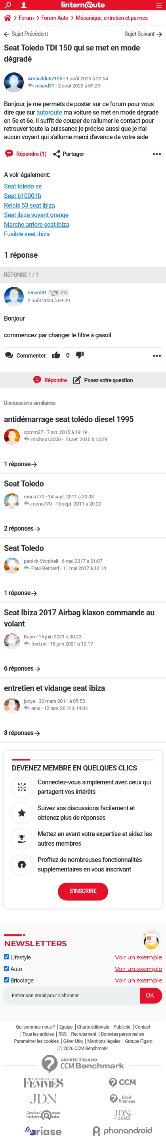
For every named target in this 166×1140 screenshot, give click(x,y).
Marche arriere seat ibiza (36, 224)
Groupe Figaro (138, 1041)
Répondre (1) (30, 154)
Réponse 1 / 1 (21, 275)
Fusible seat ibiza (27, 234)
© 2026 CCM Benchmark (83, 1048)
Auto (13, 969)
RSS (62, 1034)
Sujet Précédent (29, 34)
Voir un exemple (138, 957)
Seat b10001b (22, 196)
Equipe (66, 1027)
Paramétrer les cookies (36, 1041)
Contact (143, 1027)
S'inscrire (83, 891)
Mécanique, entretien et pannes (111, 18)
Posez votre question (108, 380)
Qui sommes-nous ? (35, 1027)
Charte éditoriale (93, 1027)
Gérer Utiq (73, 1041)
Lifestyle (17, 957)
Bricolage (18, 980)
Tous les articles (38, 1034)
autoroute (49, 112)
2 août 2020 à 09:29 (79, 86)
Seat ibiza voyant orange (36, 215)
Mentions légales (103, 1041)
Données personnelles (122, 1034)
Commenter (30, 355)
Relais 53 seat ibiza (29, 205)
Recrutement (83, 1034)
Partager (68, 154)
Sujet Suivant (139, 34)
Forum (26, 18)
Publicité (122, 1027)
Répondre (55, 380)
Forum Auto (54, 18)
